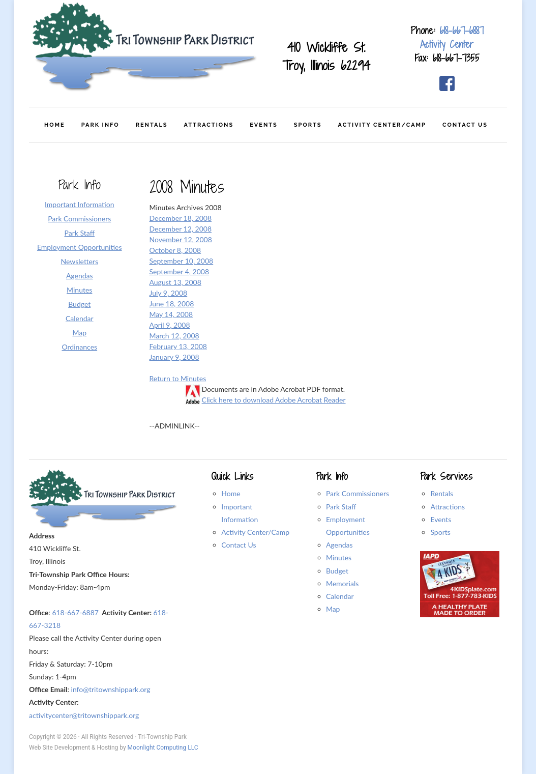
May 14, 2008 (171, 314)
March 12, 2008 (174, 335)
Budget (337, 570)
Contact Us (238, 544)
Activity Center (446, 44)
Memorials (342, 583)
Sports (440, 532)
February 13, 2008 (178, 346)
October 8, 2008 (175, 250)
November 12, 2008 (181, 239)
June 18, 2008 (172, 303)
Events (440, 519)
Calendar (340, 596)
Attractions (447, 506)
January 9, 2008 (174, 357)
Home (230, 493)
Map (333, 609)
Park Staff (341, 506)
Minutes (338, 557)
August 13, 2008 (175, 282)
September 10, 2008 (182, 260)
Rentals (441, 493)
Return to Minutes (178, 378)
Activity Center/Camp (255, 532)
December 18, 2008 (181, 218)
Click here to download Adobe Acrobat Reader (274, 399)
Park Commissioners (357, 493)
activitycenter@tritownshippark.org (84, 715)
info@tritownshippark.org (111, 689)
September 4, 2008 (180, 271)
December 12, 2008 (181, 228)
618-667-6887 (461, 30)
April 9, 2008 (170, 325)
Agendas (339, 544)
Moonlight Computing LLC (163, 747)
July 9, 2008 (169, 293)
